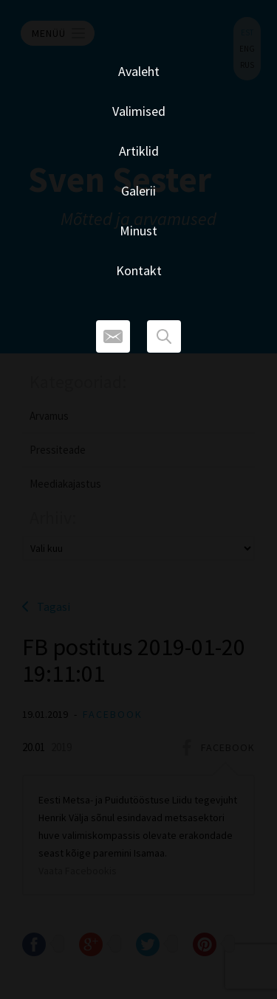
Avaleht (139, 71)
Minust (138, 230)
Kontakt (139, 270)
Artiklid (139, 150)
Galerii (138, 190)
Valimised (138, 111)
